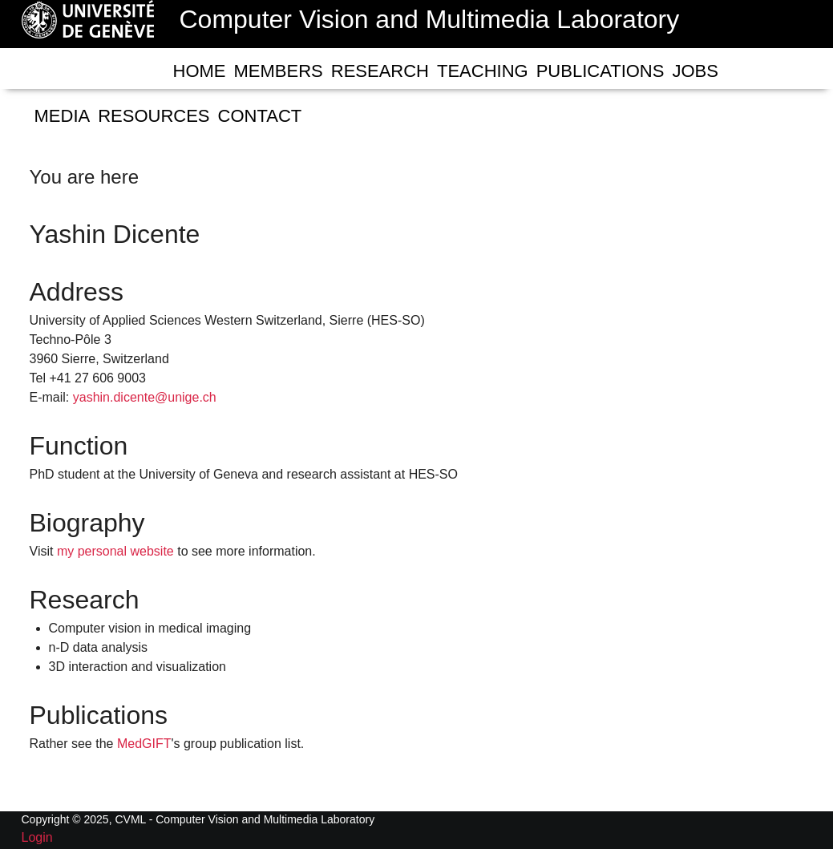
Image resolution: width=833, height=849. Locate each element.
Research (380, 71)
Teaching (482, 71)
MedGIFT (144, 743)
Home (199, 71)
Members (278, 71)
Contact (260, 116)
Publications (600, 71)
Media (62, 116)
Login (37, 837)
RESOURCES (153, 116)
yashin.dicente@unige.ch (144, 397)
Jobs (695, 71)
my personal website (115, 551)
